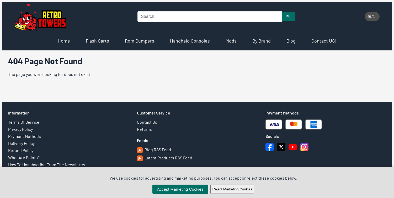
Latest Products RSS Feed (164, 157)
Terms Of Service (23, 121)
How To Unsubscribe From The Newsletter (47, 164)
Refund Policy (20, 150)
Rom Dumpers (139, 41)
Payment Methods (24, 136)
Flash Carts (97, 41)
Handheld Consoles (190, 41)
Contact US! (324, 41)
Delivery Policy (21, 143)
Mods (231, 41)
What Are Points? (24, 157)
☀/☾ (372, 16)
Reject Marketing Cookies (232, 189)
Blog (291, 41)
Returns (144, 129)
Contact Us (147, 121)
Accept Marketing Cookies (180, 189)
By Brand (261, 41)
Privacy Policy (20, 129)
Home (64, 41)
